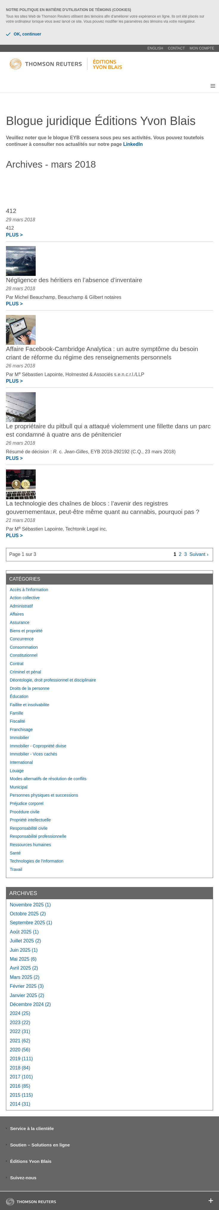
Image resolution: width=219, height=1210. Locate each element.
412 (11, 210)
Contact (176, 48)
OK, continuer (23, 34)
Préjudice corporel (26, 803)
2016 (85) (20, 1086)
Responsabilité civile (29, 828)
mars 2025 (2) (25, 977)
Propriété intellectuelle (30, 820)
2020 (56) (20, 1049)
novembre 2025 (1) (30, 904)
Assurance (19, 622)
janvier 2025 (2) (27, 995)
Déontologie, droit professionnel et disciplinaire (53, 680)
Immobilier (19, 737)
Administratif (21, 606)
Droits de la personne (29, 688)
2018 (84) (20, 1067)
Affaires (17, 614)
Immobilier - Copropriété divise (38, 746)
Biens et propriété (26, 630)
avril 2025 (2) (24, 968)
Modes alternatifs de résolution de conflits (48, 778)
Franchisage (21, 729)
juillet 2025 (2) (25, 940)
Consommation (24, 647)
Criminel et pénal (25, 672)
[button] (213, 85)
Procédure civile (25, 811)
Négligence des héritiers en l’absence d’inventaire (74, 279)
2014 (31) (20, 1104)
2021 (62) (20, 1040)
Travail (16, 869)
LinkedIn (133, 144)
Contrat (17, 663)
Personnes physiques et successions (44, 795)
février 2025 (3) (27, 986)
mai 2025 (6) (23, 959)
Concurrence (22, 638)
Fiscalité (17, 721)
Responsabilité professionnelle (38, 836)
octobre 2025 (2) (28, 913)
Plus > (14, 234)
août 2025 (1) (24, 931)
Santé (15, 853)
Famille (16, 713)
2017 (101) (21, 1076)
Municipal (18, 787)
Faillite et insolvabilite (29, 704)
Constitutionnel (23, 655)
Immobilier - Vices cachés (33, 754)
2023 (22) (20, 1022)
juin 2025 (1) (23, 950)
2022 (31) (20, 1031)
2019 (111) (21, 1058)
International (21, 762)
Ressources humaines (30, 844)
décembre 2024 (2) (30, 1004)
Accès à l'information (29, 589)
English (155, 48)
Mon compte (202, 48)
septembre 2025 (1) (31, 922)
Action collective (25, 597)
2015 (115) (21, 1095)
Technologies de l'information (36, 861)
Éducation (19, 696)
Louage (17, 770)
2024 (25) (20, 1013)
